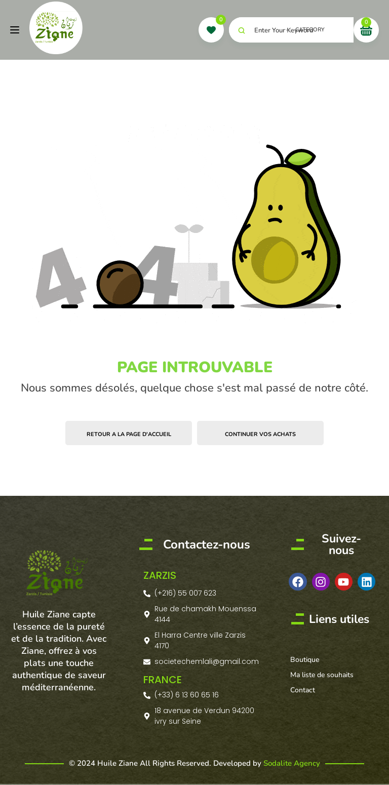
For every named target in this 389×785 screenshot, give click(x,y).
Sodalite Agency (291, 763)
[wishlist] (211, 30)
